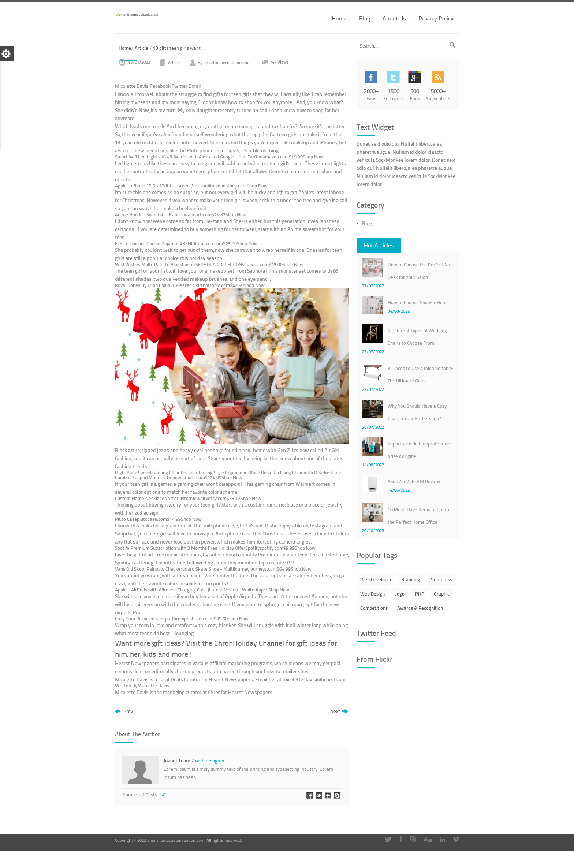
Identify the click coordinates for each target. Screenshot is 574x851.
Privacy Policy (436, 18)
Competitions (374, 608)
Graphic (442, 593)
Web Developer (376, 579)
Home (339, 18)
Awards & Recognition (420, 608)
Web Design (372, 593)
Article (141, 48)
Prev (124, 711)
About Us (394, 18)
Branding (410, 579)
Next (339, 711)
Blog (364, 18)
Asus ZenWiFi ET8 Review (414, 481)
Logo (399, 593)
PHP (419, 593)
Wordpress (440, 579)
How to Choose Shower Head (418, 302)
